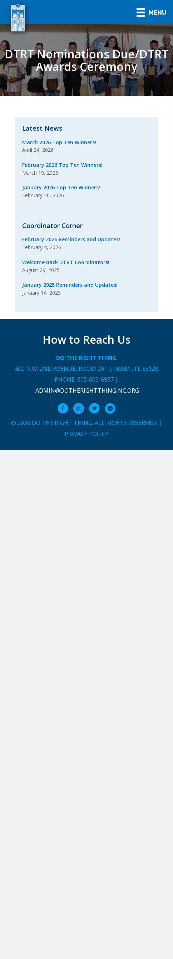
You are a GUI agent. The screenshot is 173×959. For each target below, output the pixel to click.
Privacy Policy (87, 434)
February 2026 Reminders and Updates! (71, 239)
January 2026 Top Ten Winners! (61, 187)
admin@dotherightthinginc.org (87, 390)
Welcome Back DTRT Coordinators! (65, 262)
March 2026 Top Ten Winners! (59, 142)
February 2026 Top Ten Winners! (62, 164)
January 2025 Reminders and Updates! (70, 284)
